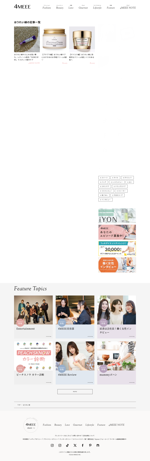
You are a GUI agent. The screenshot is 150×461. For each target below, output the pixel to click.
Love (67, 425)
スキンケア (105, 186)
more (75, 391)
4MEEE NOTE (117, 425)
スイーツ (105, 177)
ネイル (116, 177)
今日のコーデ (118, 195)
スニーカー (122, 191)
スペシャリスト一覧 (79, 439)
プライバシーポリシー (50, 439)
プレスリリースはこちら (63, 436)
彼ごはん (105, 195)
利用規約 (26, 439)
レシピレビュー (117, 182)
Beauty (58, 425)
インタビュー (106, 200)
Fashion (47, 425)
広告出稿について (88, 436)
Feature (101, 425)
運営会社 (91, 439)
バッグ (104, 182)
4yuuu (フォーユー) (101, 439)
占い (130, 182)
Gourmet (77, 425)
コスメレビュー (107, 191)
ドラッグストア (120, 186)
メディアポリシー (36, 439)
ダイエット (128, 177)
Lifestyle (90, 425)
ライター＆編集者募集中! (118, 439)
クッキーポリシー (65, 439)
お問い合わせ (76, 436)
